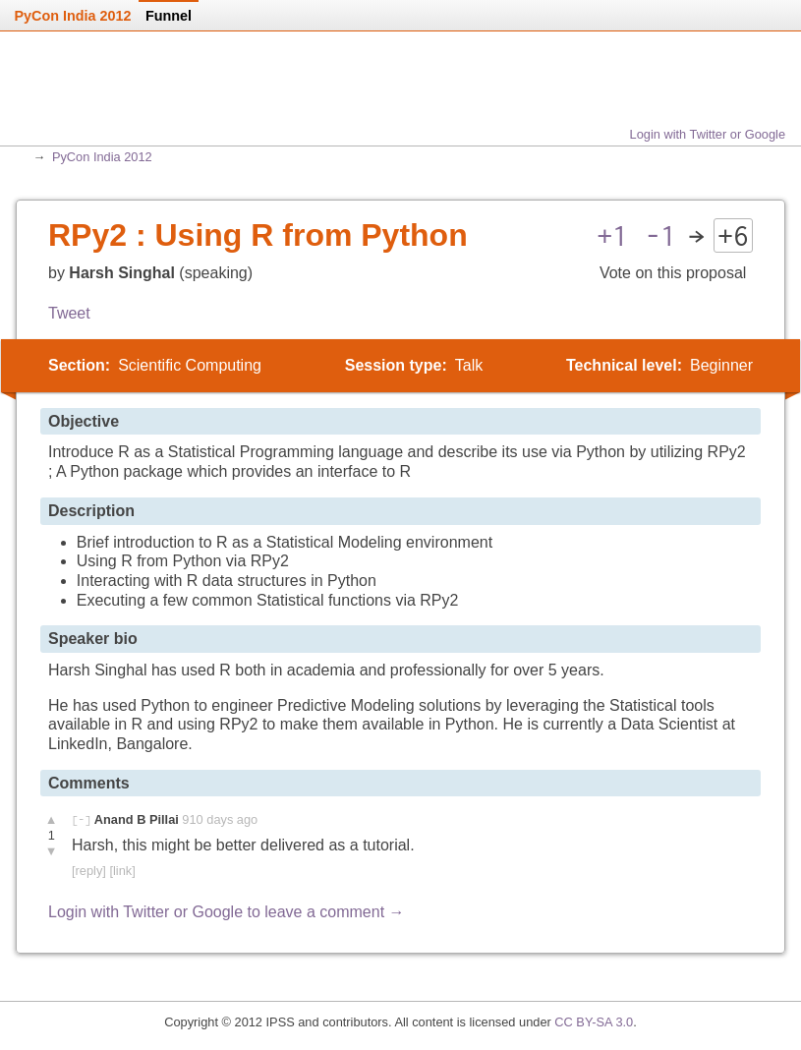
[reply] (89, 870)
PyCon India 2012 (102, 156)
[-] (81, 819)
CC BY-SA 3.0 (593, 1022)
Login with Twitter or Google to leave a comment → (226, 912)
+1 (612, 235)
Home (87, 96)
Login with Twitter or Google (707, 134)
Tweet (69, 313)
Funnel (168, 16)
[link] (122, 870)
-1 (660, 235)
